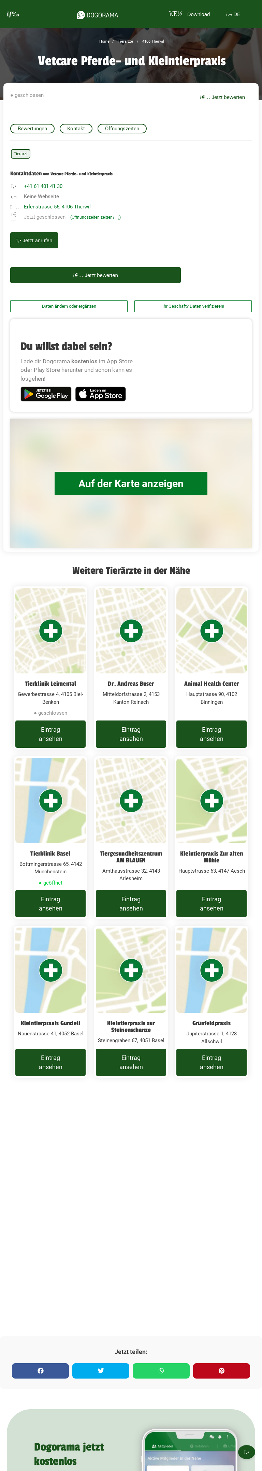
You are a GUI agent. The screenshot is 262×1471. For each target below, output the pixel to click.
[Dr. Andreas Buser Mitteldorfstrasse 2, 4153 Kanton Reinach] (131, 667)
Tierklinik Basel (50, 853)
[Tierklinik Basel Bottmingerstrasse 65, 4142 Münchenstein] (50, 837)
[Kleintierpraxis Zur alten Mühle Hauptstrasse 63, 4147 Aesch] (211, 837)
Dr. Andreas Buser (131, 683)
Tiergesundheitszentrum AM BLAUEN (131, 857)
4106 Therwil (152, 41)
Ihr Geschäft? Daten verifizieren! (193, 306)
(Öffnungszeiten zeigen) (95, 217)
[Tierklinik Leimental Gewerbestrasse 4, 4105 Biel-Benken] (50, 667)
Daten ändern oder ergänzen (69, 306)
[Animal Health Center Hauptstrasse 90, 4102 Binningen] (211, 667)
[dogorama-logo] (97, 14)
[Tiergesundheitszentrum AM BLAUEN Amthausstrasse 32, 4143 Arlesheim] (131, 837)
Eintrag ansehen (50, 734)
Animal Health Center (211, 683)
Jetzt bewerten (222, 97)
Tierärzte (125, 41)
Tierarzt (21, 153)
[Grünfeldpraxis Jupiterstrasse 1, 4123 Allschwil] (211, 1002)
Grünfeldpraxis (211, 1023)
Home (104, 41)
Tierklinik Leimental (50, 683)
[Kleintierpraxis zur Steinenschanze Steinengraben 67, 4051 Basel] (131, 1002)
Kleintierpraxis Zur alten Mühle (211, 857)
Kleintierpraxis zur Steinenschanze (131, 1026)
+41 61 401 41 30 (43, 186)
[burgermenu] (13, 14)
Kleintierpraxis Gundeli (51, 1023)
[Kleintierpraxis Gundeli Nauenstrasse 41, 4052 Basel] (50, 1002)
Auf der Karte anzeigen (131, 484)
